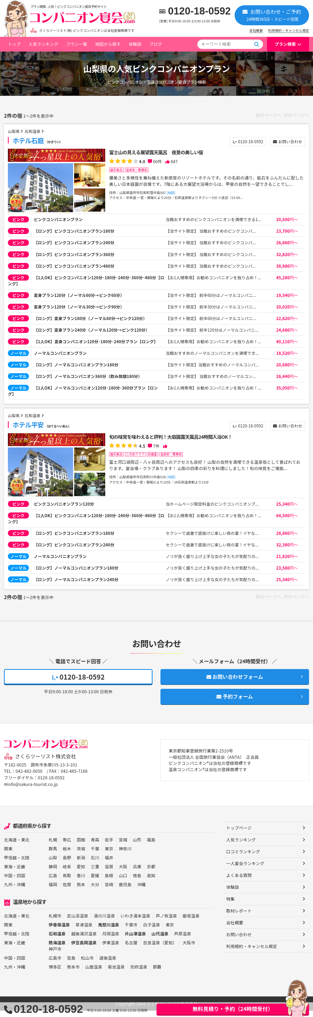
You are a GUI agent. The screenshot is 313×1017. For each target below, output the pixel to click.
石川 (95, 864)
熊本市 (73, 973)
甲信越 (10, 864)
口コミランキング (243, 858)
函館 (81, 846)
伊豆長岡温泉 (84, 949)
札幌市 (55, 922)
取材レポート (239, 917)
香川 (81, 882)
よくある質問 (239, 882)
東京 (109, 855)
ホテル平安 (42, 429)
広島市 (55, 964)
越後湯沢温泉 (84, 940)
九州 (8, 891)
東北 (25, 846)
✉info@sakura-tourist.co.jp (31, 790)
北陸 (25, 864)
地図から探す (108, 44)
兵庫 (137, 873)
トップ (14, 44)
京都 (151, 873)
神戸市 (55, 955)
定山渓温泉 (77, 922)
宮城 (123, 846)
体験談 (135, 44)
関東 (8, 855)
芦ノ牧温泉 (166, 922)
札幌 (53, 846)
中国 (8, 882)
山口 (123, 882)
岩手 (109, 846)
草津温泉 (84, 931)
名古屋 (131, 949)
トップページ (239, 834)
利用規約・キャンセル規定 (288, 30)
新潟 (81, 864)
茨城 (81, 855)
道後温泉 (107, 964)
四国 (21, 882)
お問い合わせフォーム (234, 683)
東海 (8, 873)
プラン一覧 (76, 44)
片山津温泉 (135, 940)
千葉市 (131, 931)
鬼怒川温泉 (108, 931)
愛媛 (95, 882)
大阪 (123, 873)
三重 (95, 873)
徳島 (137, 882)
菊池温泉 (116, 973)
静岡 (53, 873)
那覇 (157, 973)
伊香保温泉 (59, 931)
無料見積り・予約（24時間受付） (233, 1009)
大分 (95, 891)
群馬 (53, 855)
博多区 (55, 973)
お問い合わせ (286, 142)
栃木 (67, 855)
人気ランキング (43, 44)
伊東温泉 (110, 949)
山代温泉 (160, 940)
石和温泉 (34, 131)
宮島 (71, 964)
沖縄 (21, 891)
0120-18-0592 (199, 11)
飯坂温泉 (191, 922)
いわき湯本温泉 (135, 922)
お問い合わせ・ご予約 (272, 15)
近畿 (21, 873)
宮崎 (109, 891)
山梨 (53, 864)
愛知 (81, 873)
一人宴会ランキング (245, 870)
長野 (67, 864)
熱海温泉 (57, 949)
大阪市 (189, 949)
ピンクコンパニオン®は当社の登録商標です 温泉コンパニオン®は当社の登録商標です (210, 773)
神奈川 (125, 855)
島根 (109, 882)
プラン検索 (285, 44)
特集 (230, 905)
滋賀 (109, 873)
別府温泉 (138, 973)
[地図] (171, 192)
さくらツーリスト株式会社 (45, 763)
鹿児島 (125, 891)
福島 (151, 846)
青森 (95, 846)
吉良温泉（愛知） (160, 949)
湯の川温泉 (104, 922)
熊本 (81, 891)
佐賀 (67, 891)
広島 (53, 882)
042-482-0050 (29, 778)
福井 (109, 864)
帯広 (67, 846)
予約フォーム (234, 703)
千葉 (95, 855)
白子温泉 (151, 931)
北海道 (10, 846)
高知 (151, 882)
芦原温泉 (182, 940)
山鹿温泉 (93, 973)
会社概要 (256, 30)
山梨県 (14, 131)
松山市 (87, 964)
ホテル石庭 (38, 140)
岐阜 (67, 873)
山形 (137, 846)
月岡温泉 (110, 940)
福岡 (53, 891)
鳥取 (67, 882)
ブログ (155, 44)
